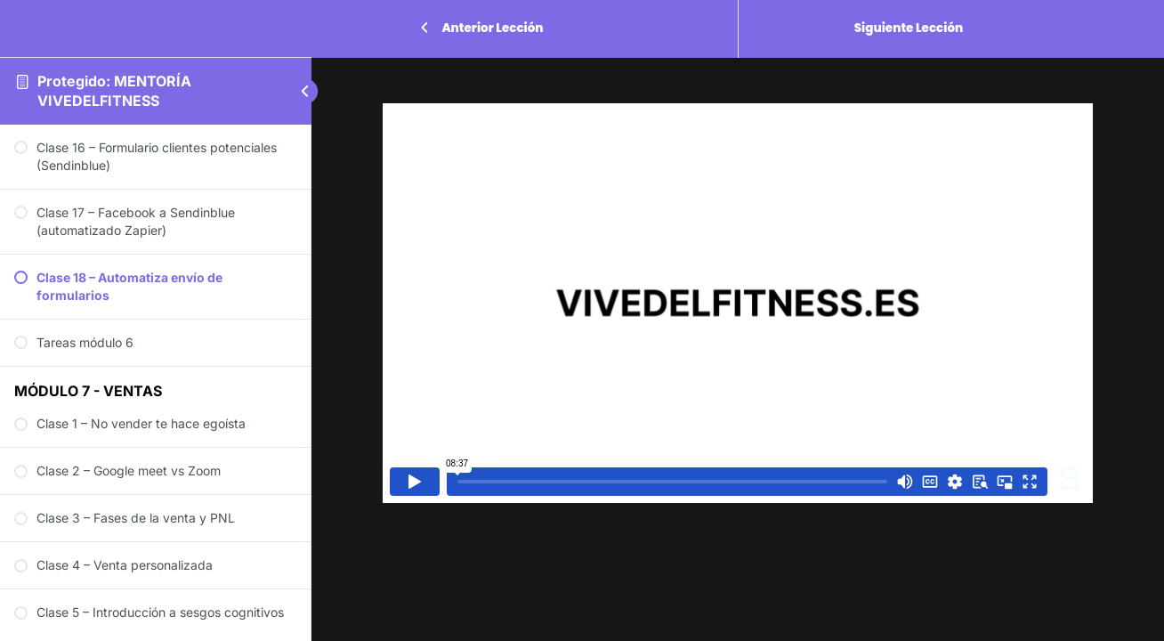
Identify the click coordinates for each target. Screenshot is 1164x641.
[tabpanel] (738, 303)
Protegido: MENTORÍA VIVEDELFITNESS (114, 91)
